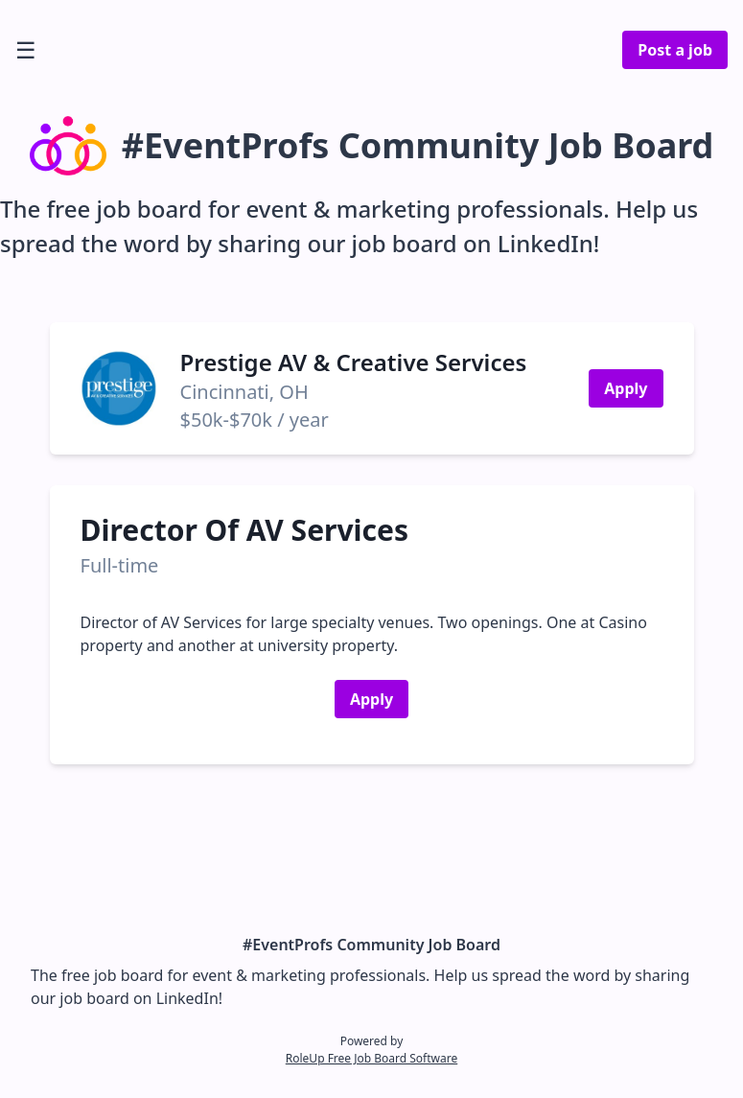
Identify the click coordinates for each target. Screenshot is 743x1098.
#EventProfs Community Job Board (371, 944)
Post (675, 49)
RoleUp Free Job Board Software (371, 1058)
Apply (625, 388)
